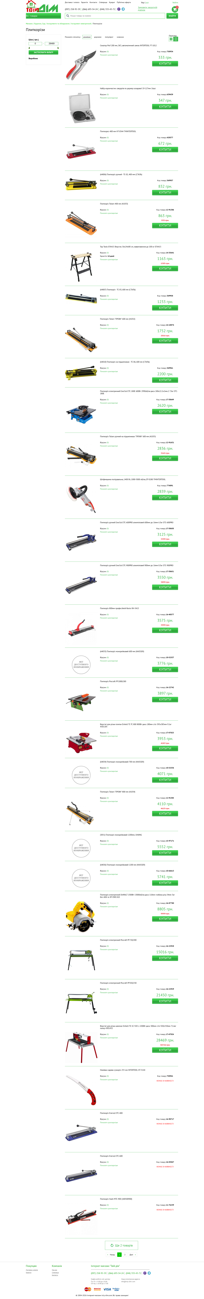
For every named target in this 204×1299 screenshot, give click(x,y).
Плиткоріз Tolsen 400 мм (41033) (114, 203)
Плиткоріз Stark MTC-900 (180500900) (116, 1199)
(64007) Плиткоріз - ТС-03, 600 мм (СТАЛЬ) (118, 289)
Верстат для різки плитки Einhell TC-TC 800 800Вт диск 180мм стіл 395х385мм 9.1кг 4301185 (135, 725)
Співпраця (103, 2)
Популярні (109, 37)
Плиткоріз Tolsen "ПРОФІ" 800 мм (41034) (117, 792)
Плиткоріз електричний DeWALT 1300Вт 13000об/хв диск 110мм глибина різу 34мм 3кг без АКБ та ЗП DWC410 (137, 896)
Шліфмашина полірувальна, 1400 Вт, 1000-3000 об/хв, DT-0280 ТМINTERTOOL (133, 479)
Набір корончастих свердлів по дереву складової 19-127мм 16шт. (128, 88)
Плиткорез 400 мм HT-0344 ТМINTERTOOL (118, 131)
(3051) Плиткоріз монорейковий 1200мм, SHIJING (121, 835)
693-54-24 (90, 9)
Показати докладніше (109, 55)
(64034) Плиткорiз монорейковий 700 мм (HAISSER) (122, 762)
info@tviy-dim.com (128, 1281)
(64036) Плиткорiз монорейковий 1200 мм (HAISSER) (122, 865)
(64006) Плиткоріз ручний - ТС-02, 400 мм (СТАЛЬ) (121, 174)
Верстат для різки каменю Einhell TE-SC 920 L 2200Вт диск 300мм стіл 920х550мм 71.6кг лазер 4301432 (138, 1027)
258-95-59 (72, 9)
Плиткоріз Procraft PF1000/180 (113, 681)
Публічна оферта (124, 2)
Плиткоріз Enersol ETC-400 (111, 1113)
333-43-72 (107, 9)
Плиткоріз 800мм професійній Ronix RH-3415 (119, 608)
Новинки (120, 37)
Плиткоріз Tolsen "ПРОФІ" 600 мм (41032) (117, 319)
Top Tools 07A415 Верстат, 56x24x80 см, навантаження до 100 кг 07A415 (130, 246)
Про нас (54, 1270)
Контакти (93, 2)
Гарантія (84, 2)
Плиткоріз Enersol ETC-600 (111, 1156)
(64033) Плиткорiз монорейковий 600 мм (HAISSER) (122, 651)
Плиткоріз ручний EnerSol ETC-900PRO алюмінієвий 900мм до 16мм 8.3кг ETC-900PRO (136, 565)
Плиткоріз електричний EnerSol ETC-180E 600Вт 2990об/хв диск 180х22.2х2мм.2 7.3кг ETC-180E (139, 392)
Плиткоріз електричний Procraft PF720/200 (118, 940)
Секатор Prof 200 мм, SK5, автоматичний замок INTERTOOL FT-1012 (128, 45)
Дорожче (97, 37)
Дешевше (87, 37)
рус (147, 2)
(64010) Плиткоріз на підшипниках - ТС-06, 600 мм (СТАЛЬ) (125, 362)
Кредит (112, 2)
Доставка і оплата (72, 2)
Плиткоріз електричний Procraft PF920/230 (118, 983)
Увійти (175, 2)
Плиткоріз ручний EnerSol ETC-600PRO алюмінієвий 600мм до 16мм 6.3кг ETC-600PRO (136, 522)
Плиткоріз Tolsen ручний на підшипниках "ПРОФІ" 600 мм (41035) (128, 436)
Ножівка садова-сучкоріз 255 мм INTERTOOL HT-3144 (122, 1070)
